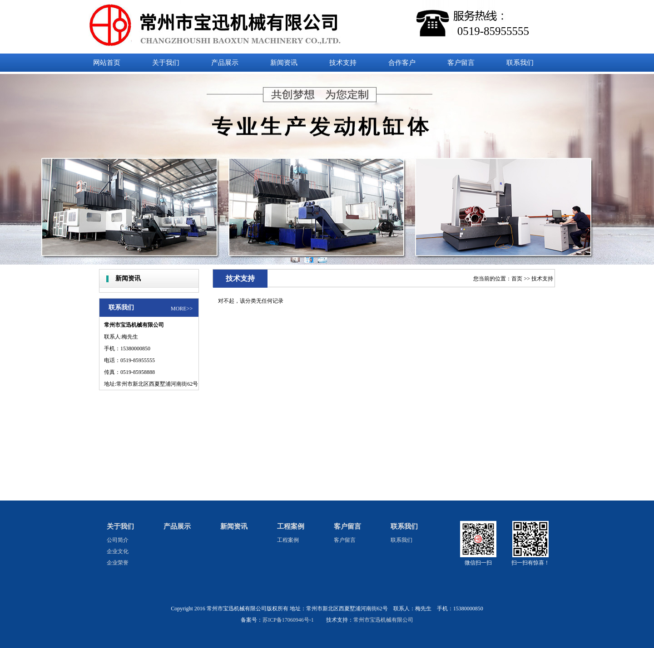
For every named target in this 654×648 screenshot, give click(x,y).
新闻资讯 (234, 526)
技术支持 (542, 278)
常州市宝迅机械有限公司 (383, 620)
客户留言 (347, 526)
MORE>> (182, 308)
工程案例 (290, 526)
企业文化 (118, 551)
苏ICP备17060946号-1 (288, 620)
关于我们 (120, 526)
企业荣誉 (118, 563)
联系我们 (404, 526)
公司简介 (118, 540)
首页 (516, 278)
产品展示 (177, 526)
